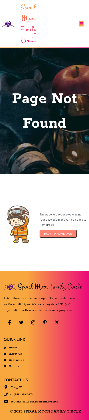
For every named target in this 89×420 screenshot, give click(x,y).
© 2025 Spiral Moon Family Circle (45, 411)
